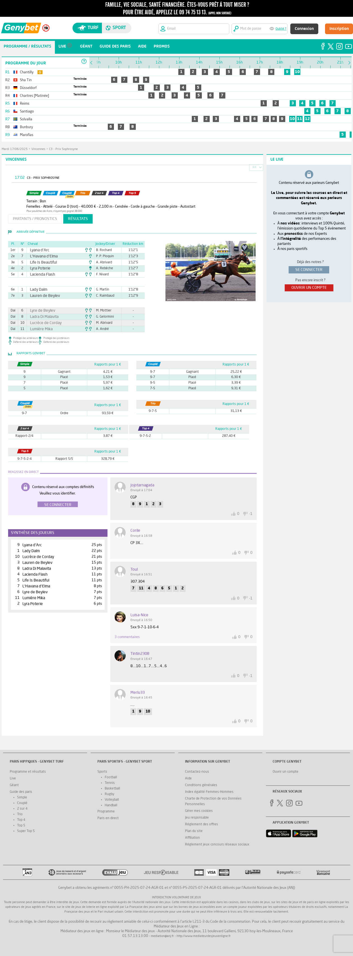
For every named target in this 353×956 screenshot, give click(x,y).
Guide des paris (21, 792)
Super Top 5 (26, 831)
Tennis (110, 783)
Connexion (304, 29)
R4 (254, 167)
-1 (251, 514)
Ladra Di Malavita (41, 317)
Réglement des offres (201, 824)
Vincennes (38, 149)
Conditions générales (201, 785)
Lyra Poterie (38, 268)
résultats (78, 219)
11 (299, 119)
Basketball (112, 788)
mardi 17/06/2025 (15, 149)
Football (111, 777)
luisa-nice (139, 615)
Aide (188, 778)
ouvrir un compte (309, 288)
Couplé (22, 803)
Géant (14, 785)
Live (13, 778)
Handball (111, 805)
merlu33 (137, 693)
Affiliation (192, 838)
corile (135, 531)
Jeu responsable (197, 817)
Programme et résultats (28, 772)
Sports (102, 772)
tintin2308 (139, 654)
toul (134, 569)
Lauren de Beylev (42, 296)
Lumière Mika (39, 329)
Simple (22, 797)
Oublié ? (280, 29)
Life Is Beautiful (41, 262)
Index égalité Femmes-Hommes (209, 792)
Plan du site (194, 831)
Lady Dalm (37, 290)
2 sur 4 (22, 808)
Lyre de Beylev (40, 311)
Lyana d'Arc (38, 250)
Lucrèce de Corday (43, 323)
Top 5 (21, 825)
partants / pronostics (35, 219)
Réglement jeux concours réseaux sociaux (217, 844)
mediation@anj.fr (162, 936)
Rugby (109, 794)
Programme (106, 811)
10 (297, 72)
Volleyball (112, 800)
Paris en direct (108, 818)
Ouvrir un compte (285, 772)
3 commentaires (127, 637)
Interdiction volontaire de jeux (176, 897)
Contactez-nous (197, 772)
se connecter (308, 270)
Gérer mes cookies (199, 811)
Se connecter (57, 505)
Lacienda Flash (40, 275)
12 (307, 119)
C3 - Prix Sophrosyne (63, 149)
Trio (20, 814)
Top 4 (21, 820)
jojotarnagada (142, 485)
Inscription (339, 29)
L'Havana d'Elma (41, 256)
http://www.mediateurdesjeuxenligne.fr (204, 936)
